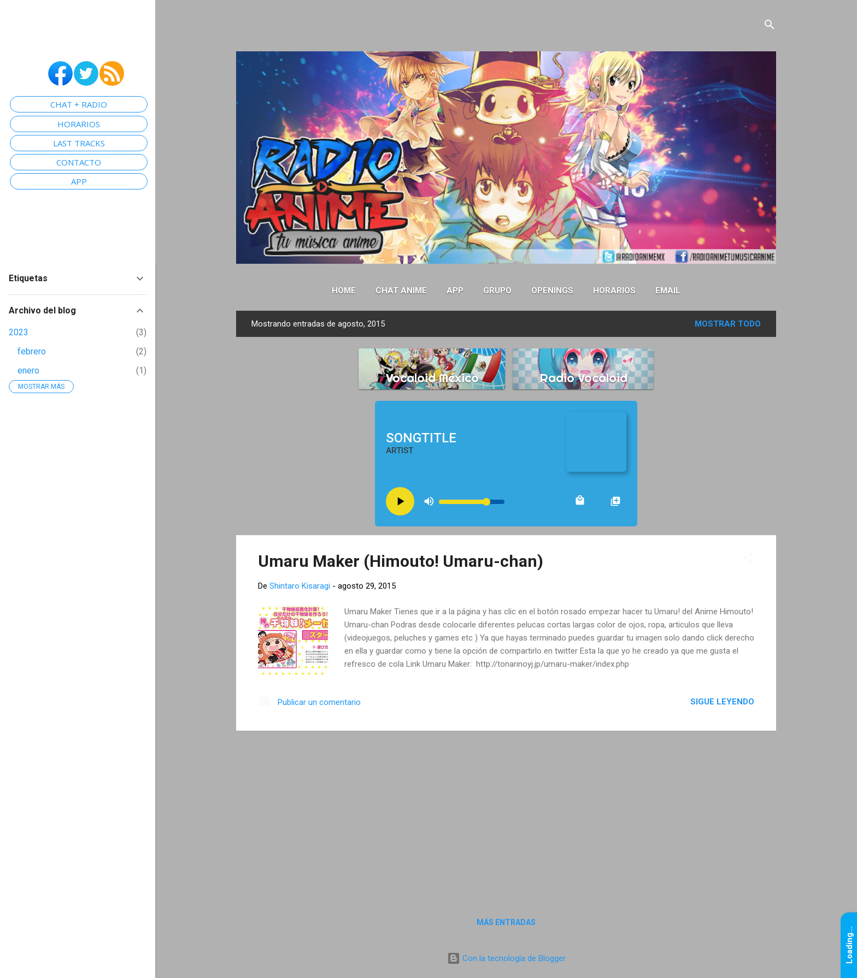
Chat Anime (401, 290)
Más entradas (506, 922)
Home (344, 290)
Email (667, 290)
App (455, 290)
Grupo (497, 290)
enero (28, 370)
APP (79, 181)
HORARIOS (78, 123)
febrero (31, 351)
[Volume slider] (471, 502)
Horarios (614, 290)
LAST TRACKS (79, 143)
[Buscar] (769, 25)
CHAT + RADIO (78, 104)
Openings (552, 290)
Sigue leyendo (722, 702)
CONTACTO (78, 162)
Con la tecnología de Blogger (506, 958)
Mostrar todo (728, 324)
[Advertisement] (506, 815)
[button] (747, 559)
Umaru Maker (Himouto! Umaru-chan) (400, 561)
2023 (18, 332)
